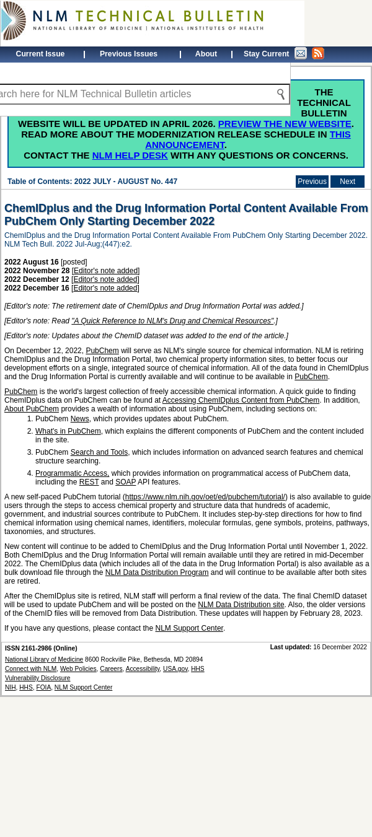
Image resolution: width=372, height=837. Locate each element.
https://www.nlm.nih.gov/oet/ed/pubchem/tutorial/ (205, 497)
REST (89, 482)
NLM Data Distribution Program (157, 572)
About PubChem (31, 409)
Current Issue (40, 54)
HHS (26, 687)
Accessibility (143, 668)
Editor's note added (106, 270)
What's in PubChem (68, 431)
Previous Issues (128, 54)
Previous (312, 181)
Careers (111, 668)
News (80, 418)
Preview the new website (285, 123)
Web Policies (78, 668)
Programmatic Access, (72, 473)
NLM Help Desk (130, 155)
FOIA (43, 687)
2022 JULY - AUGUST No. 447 (125, 181)
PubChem (102, 350)
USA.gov (175, 668)
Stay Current (284, 53)
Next (347, 181)
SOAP (125, 482)
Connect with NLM (30, 668)
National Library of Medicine (44, 659)
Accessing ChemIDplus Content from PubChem (240, 400)
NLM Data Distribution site (241, 604)
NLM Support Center (189, 628)
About (206, 54)
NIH (10, 687)
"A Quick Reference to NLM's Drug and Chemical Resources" (172, 321)
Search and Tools (99, 452)
